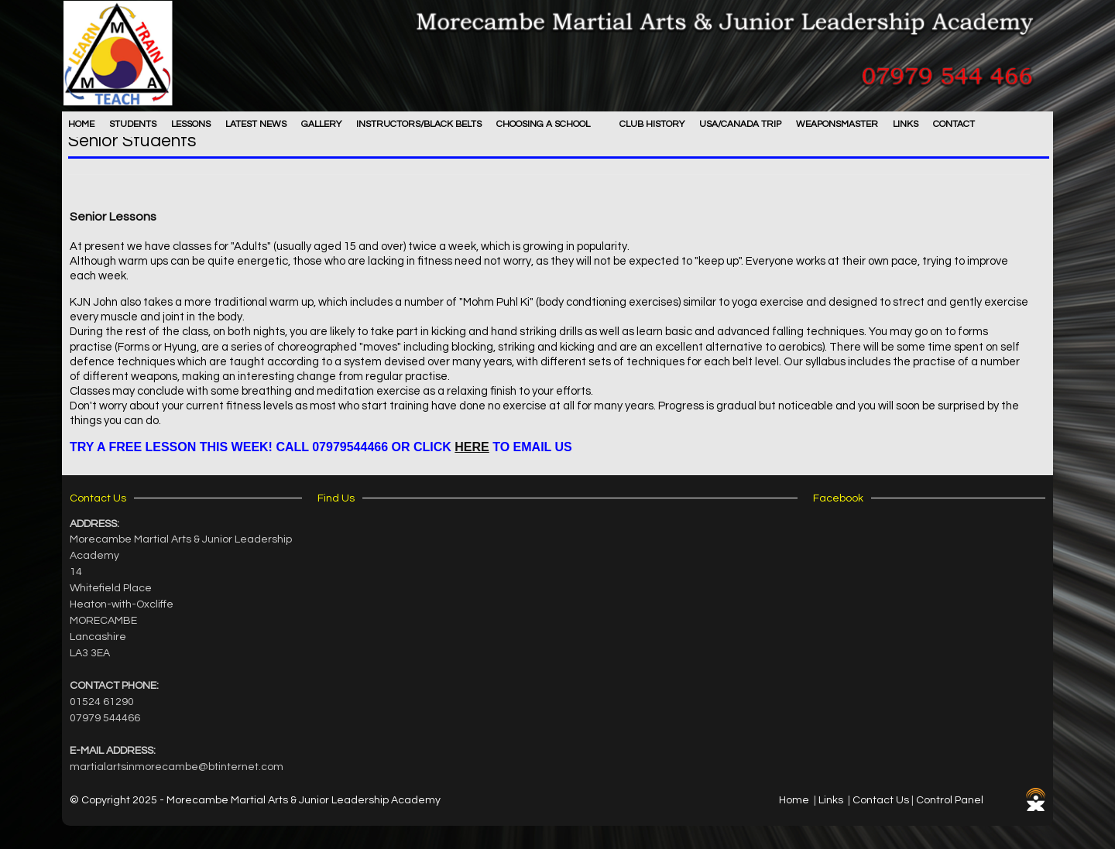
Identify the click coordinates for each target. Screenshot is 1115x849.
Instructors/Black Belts (419, 124)
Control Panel (949, 800)
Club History (651, 124)
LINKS (905, 124)
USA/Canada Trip (740, 124)
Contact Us (881, 800)
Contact (954, 124)
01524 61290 (102, 702)
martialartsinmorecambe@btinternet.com (176, 767)
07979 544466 (105, 718)
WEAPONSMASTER (837, 124)
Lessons (191, 124)
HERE (472, 447)
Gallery (321, 124)
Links (830, 800)
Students (132, 124)
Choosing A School (543, 124)
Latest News (255, 124)
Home (81, 124)
